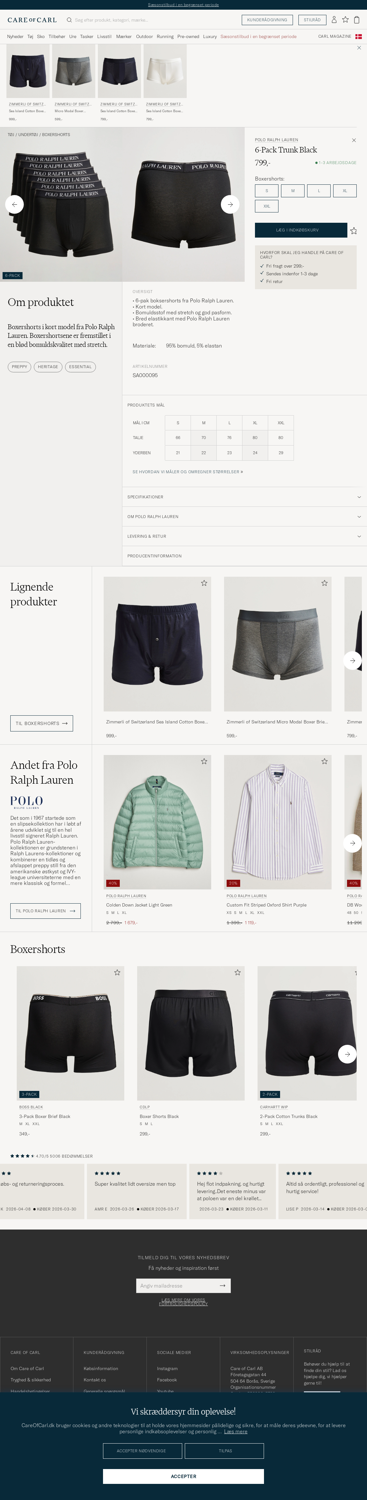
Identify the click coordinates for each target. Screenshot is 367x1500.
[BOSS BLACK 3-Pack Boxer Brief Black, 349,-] (70, 1051)
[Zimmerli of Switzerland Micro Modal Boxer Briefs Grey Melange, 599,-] (74, 83)
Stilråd (312, 19)
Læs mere (236, 1431)
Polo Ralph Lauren (276, 140)
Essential (80, 366)
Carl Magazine (335, 36)
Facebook (167, 1380)
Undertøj (28, 134)
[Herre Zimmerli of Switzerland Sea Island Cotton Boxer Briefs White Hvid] (165, 71)
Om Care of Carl (27, 1368)
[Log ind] (334, 20)
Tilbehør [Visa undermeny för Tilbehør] (57, 36)
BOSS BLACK (31, 1107)
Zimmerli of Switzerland (27, 105)
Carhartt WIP (274, 1107)
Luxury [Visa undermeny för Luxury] (210, 36)
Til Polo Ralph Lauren (45, 911)
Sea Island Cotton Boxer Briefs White (164, 111)
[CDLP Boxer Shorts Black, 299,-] (191, 1051)
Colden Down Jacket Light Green (139, 905)
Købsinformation (101, 1368)
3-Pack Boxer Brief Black (44, 1116)
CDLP (145, 1107)
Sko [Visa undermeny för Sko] (41, 36)
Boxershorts (56, 134)
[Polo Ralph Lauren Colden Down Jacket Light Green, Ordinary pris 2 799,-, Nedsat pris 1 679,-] (157, 840)
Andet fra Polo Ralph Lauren (44, 772)
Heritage (48, 366)
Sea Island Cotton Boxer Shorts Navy (27, 111)
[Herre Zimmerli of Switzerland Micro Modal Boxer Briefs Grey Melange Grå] (73, 71)
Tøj (11, 134)
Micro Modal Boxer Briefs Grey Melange (69, 111)
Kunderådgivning (267, 19)
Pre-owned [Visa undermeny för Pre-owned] (188, 36)
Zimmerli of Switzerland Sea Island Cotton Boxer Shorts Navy (156, 722)
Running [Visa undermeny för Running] (165, 36)
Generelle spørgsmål (104, 1391)
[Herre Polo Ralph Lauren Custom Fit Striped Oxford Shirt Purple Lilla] (278, 822)
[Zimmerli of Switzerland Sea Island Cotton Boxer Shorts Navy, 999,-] (28, 83)
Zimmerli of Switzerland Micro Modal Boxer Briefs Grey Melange (277, 722)
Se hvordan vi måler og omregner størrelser (186, 471)
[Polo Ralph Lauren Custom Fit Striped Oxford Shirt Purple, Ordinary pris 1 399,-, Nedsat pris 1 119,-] (278, 840)
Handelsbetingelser (30, 1391)
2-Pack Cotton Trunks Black (288, 1116)
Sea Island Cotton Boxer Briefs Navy (118, 111)
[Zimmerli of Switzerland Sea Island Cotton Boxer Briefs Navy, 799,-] (119, 83)
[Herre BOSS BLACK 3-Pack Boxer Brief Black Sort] (70, 1033)
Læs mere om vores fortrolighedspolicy (183, 1302)
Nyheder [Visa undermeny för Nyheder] (15, 36)
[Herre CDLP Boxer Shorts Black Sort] (191, 1033)
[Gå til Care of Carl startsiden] (32, 20)
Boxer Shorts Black (159, 1116)
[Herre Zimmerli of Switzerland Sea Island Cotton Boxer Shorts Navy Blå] (28, 71)
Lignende (33, 594)
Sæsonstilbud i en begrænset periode (183, 4)
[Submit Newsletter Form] (223, 1285)
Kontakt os (95, 1380)
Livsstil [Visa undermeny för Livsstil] (104, 36)
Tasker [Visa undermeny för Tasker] (86, 36)
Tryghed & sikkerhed (31, 1380)
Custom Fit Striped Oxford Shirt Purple (266, 905)
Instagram (167, 1368)
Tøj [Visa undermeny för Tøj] (30, 36)
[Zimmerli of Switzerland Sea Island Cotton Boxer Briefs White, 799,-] (165, 83)
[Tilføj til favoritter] (203, 584)
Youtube (165, 1391)
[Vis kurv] (357, 20)
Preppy (19, 366)
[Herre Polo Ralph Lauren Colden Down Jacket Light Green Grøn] (157, 822)
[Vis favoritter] (345, 20)
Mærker (124, 36)
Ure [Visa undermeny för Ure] (72, 36)
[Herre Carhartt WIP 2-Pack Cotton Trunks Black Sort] (311, 1033)
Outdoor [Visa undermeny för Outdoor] (144, 36)
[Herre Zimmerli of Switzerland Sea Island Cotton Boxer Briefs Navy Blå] (119, 71)
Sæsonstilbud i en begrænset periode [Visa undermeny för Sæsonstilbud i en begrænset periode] (258, 36)
